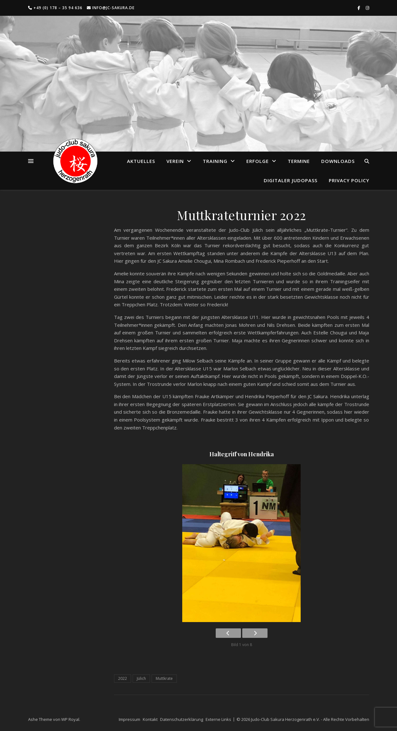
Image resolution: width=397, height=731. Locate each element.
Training (215, 161)
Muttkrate (164, 678)
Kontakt (150, 719)
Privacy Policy (349, 180)
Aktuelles (141, 161)
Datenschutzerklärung (181, 719)
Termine (299, 161)
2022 (122, 678)
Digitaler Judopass (290, 180)
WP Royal (70, 719)
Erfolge (257, 161)
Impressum (129, 719)
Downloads (338, 161)
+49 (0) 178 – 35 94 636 (55, 7)
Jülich (141, 678)
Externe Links (218, 719)
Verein (175, 161)
